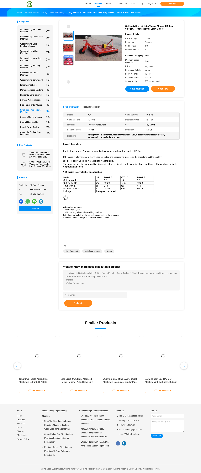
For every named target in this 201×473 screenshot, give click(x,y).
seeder (109, 251)
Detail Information (71, 107)
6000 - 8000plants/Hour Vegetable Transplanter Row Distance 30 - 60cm (40, 164)
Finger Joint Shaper (35, 85)
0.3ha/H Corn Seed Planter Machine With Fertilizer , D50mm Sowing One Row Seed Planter (161, 382)
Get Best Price (137, 88)
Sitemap (20, 431)
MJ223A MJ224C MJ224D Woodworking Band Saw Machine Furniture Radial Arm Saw (94, 433)
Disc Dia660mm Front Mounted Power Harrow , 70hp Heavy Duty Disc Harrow (77, 382)
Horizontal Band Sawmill (35, 95)
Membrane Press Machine (35, 90)
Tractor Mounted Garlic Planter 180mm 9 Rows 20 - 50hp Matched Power (39, 154)
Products (21, 420)
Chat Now (172, 4)
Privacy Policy (23, 439)
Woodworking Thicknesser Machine (35, 38)
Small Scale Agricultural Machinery (35, 111)
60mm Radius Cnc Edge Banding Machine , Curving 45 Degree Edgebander (58, 438)
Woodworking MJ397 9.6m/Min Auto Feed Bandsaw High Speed (95, 444)
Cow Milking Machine (35, 122)
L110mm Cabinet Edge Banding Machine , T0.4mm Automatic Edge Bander (58, 451)
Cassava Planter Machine (35, 117)
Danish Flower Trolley (35, 127)
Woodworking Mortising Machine (35, 59)
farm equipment (72, 251)
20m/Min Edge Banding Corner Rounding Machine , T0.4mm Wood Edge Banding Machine (57, 425)
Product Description (91, 107)
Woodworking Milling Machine (35, 52)
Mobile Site (22, 435)
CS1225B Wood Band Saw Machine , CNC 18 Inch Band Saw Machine (95, 420)
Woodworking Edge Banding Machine (35, 45)
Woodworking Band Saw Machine (35, 30)
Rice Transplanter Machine (35, 105)
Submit (78, 303)
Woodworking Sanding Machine (35, 66)
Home (19, 416)
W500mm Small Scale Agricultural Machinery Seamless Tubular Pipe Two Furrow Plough (120, 382)
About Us (21, 423)
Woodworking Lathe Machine (35, 74)
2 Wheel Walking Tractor (35, 100)
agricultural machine (92, 251)
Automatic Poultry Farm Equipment (35, 133)
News (19, 427)
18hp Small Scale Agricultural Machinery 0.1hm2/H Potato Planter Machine (33, 382)
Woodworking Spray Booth (35, 80)
